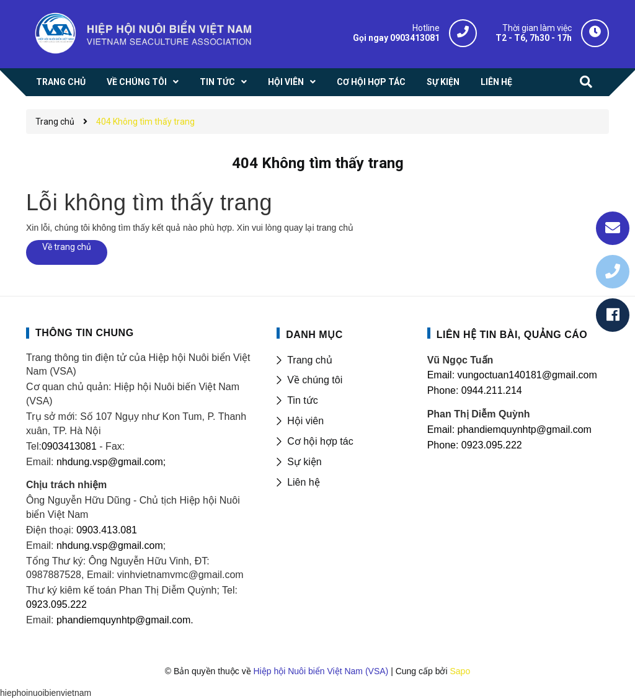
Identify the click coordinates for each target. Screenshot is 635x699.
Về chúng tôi (314, 380)
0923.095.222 (56, 604)
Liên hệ (303, 482)
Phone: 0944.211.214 (474, 390)
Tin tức (302, 400)
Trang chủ (309, 360)
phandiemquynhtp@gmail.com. (124, 620)
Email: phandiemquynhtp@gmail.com (509, 429)
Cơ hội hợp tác (320, 441)
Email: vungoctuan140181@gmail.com (512, 375)
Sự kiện (304, 461)
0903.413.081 (106, 530)
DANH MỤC (314, 334)
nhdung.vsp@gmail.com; (111, 461)
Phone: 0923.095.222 (474, 445)
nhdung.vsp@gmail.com (109, 545)
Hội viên (305, 421)
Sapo (460, 671)
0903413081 (69, 446)
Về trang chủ (66, 247)
